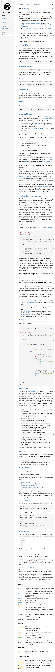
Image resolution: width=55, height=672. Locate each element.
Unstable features (24, 467)
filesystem (30, 30)
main (19, 660)
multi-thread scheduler (27, 188)
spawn (19, 651)
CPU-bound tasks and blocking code (31, 196)
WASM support (24, 531)
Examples (22, 320)
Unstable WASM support (26, 567)
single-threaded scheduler (44, 186)
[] (53, 8)
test (19, 665)
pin (18, 630)
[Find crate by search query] (49, 1)
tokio (3, 34)
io (18, 593)
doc (18, 588)
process (44, 30)
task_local (20, 637)
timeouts (51, 159)
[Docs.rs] (1, 1)
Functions (4, 26)
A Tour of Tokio (24, 45)
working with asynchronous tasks (34, 23)
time (19, 619)
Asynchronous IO (24, 278)
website (43, 41)
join (18, 627)
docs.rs (31, 1)
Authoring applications (26, 66)
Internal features (24, 452)
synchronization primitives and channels (31, 25)
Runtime (40, 663)
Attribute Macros (5, 28)
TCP (51, 301)
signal (50, 30)
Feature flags (23, 389)
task (19, 618)
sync (19, 614)
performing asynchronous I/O (33, 28)
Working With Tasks (25, 114)
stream (19, 607)
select (19, 632)
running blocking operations (35, 128)
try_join (19, 640)
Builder (46, 663)
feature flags (32, 391)
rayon (25, 263)
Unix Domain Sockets (31, 302)
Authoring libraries (24, 89)
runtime (24, 33)
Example (21, 79)
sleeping (26, 161)
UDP (22, 302)
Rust (38, 1)
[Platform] (14, 1)
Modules (4, 22)
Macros (3, 24)
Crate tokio (6, 12)
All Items (4, 18)
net (18, 597)
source (49, 8)
